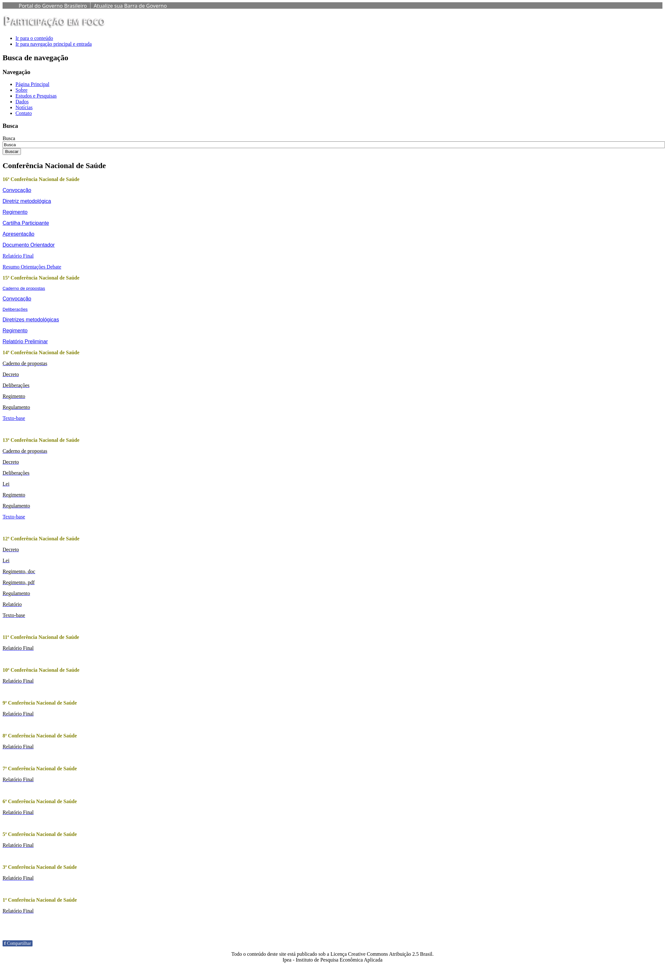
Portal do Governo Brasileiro (53, 5)
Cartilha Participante (26, 223)
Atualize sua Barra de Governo (130, 5)
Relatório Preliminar (25, 341)
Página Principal (32, 84)
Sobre (21, 90)
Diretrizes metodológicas (31, 319)
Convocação (17, 190)
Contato (23, 113)
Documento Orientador (29, 245)
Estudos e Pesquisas (36, 96)
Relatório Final (18, 256)
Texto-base (14, 418)
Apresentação (18, 234)
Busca (9, 138)
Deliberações (15, 309)
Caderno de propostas (24, 288)
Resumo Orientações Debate (32, 267)
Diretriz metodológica (27, 201)
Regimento (15, 212)
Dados (22, 101)
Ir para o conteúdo (34, 38)
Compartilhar (17, 943)
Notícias (24, 107)
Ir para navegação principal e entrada (53, 44)
